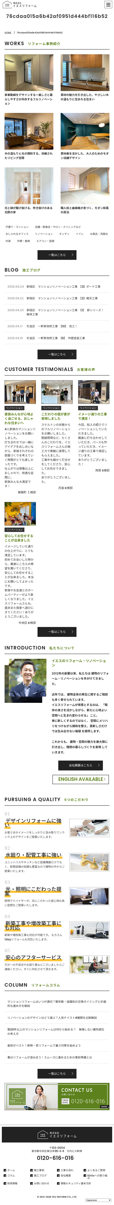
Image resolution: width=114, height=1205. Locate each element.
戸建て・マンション (16, 227)
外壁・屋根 (91, 234)
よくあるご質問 (96, 1174)
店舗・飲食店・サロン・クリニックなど (55, 227)
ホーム (11, 1174)
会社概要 (66, 1179)
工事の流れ (67, 1174)
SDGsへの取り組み (97, 1180)
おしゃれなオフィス (93, 227)
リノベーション (13, 234)
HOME (8, 32)
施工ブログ (40, 1179)
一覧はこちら (57, 254)
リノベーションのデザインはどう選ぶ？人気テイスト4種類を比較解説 (53, 1020)
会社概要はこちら (80, 767)
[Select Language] (98, 1200)
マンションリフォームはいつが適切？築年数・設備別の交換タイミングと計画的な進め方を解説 (57, 1005)
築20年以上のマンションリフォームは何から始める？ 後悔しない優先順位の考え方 (56, 1034)
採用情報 (12, 1187)
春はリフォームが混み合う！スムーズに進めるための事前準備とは (51, 1061)
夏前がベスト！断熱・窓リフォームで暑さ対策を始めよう (45, 1049)
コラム (11, 1179)
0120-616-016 (55, 1162)
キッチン (32, 234)
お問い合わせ (41, 1187)
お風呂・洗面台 (62, 234)
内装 (78, 234)
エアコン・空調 (13, 240)
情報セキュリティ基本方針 (76, 1187)
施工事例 (39, 1174)
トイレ (45, 234)
